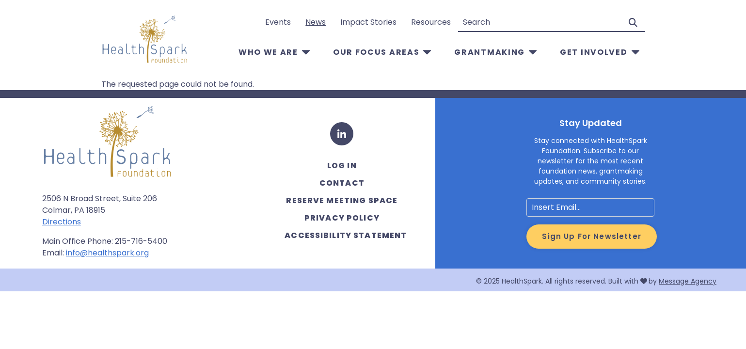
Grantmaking (489, 52)
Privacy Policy (342, 217)
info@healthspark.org (107, 252)
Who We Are (268, 52)
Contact (342, 183)
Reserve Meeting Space (341, 200)
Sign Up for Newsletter (591, 236)
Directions (61, 221)
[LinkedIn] (341, 133)
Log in (342, 165)
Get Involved (593, 52)
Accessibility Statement (346, 235)
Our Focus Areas (376, 52)
